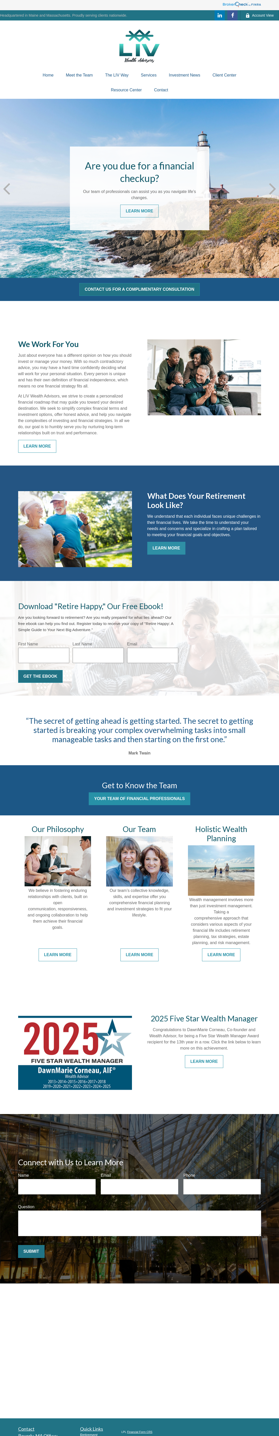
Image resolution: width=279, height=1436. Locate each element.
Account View (259, 15)
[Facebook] (232, 15)
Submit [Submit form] (31, 1251)
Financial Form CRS (139, 1431)
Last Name (82, 644)
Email (132, 644)
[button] (48, 75)
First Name (28, 644)
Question (26, 1207)
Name (23, 1175)
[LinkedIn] (220, 15)
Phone (189, 1175)
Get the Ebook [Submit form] (40, 676)
